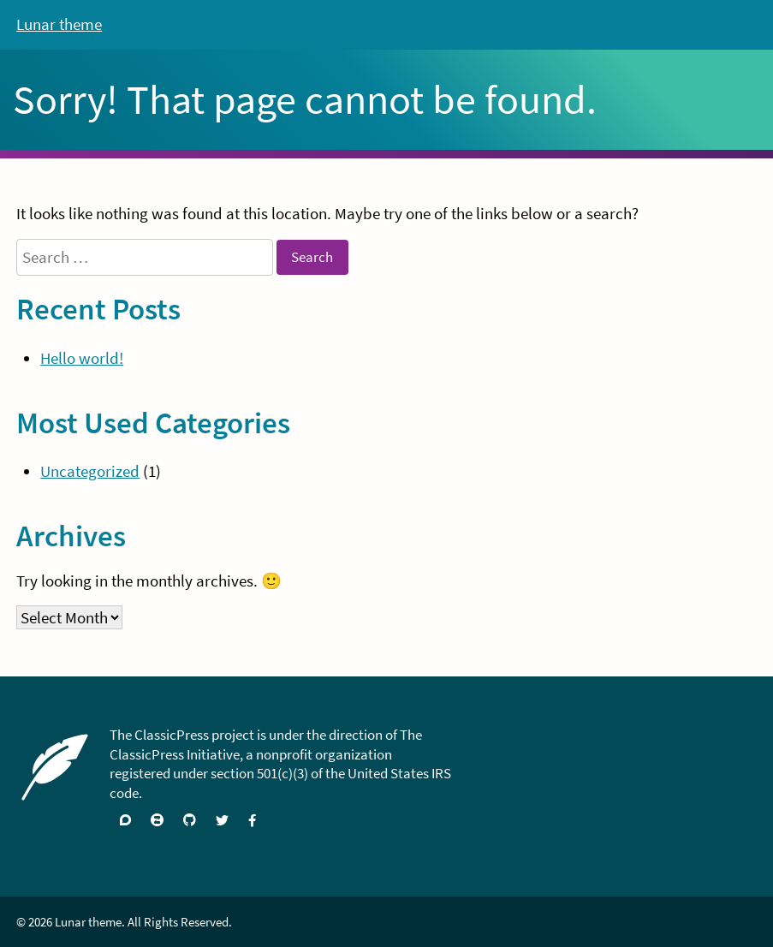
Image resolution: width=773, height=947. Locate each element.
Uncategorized (90, 471)
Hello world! (81, 358)
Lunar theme (59, 24)
